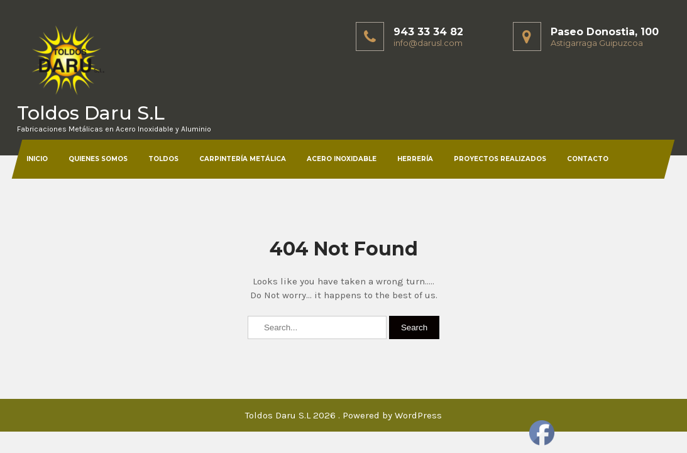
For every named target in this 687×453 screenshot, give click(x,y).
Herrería (415, 159)
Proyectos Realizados (500, 159)
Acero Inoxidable (341, 159)
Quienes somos (98, 159)
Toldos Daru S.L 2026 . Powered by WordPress (343, 415)
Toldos (163, 159)
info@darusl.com (428, 43)
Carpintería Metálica (242, 159)
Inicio (37, 159)
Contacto (587, 159)
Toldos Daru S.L (91, 113)
